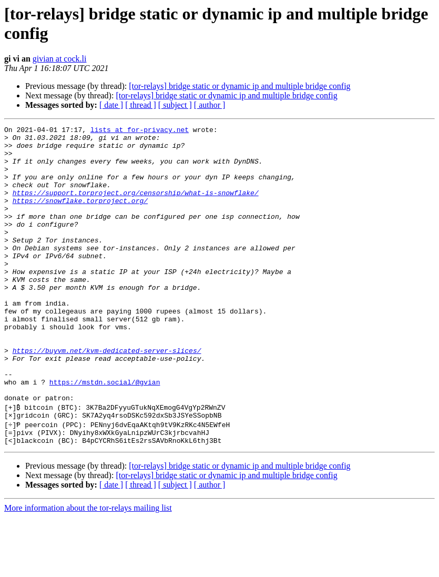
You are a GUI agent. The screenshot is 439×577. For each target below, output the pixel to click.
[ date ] (111, 104)
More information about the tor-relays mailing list (88, 567)
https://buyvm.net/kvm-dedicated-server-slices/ (107, 396)
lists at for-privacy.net (139, 131)
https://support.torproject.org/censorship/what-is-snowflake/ (136, 206)
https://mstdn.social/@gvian (104, 434)
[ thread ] (140, 104)
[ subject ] (175, 104)
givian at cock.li (60, 58)
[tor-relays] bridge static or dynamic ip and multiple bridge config (239, 86)
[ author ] (210, 104)
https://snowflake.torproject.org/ (80, 216)
